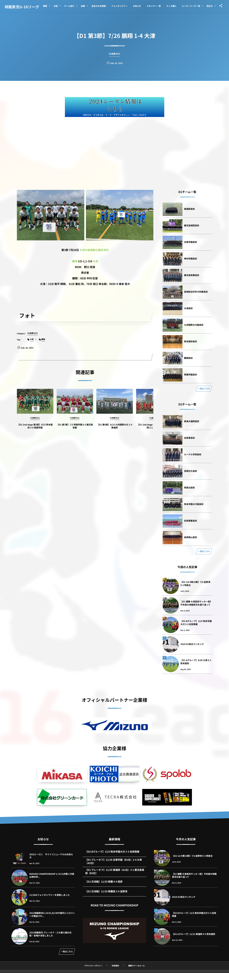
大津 (95, 261)
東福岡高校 (189, 208)
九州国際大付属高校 (194, 324)
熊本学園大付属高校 (194, 504)
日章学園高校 (190, 242)
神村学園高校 (190, 258)
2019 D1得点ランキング (192, 644)
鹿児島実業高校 (191, 275)
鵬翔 (74, 261)
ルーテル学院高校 (192, 454)
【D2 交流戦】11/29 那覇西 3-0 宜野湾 (106, 894)
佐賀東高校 (189, 437)
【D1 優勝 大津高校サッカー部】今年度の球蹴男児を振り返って (196, 603)
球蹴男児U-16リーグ (22, 7)
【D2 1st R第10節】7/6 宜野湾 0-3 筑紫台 (195, 583)
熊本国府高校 (190, 341)
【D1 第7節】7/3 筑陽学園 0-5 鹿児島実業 (75, 429)
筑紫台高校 (189, 487)
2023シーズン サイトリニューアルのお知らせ (51, 856)
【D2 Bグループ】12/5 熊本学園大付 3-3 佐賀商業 (196, 622)
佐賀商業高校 (190, 520)
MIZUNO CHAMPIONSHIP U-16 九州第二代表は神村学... (51, 875)
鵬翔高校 (188, 358)
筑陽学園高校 (190, 374)
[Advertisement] (114, 145)
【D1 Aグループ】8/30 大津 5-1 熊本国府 (195, 662)
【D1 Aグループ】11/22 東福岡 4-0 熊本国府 (193, 934)
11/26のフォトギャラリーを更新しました (49, 894)
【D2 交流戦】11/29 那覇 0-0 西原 (104, 885)
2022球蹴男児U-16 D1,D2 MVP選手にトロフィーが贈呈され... (52, 914)
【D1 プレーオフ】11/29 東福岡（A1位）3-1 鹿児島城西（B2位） (114, 874)
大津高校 (188, 308)
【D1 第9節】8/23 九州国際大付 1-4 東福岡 (114, 429)
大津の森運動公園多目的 (94, 250)
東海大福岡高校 (191, 421)
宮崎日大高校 (190, 471)
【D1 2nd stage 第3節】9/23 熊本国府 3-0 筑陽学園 (35, 429)
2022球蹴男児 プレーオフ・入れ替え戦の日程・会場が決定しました (50, 934)
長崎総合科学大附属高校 (196, 291)
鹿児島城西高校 (191, 225)
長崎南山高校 (190, 537)
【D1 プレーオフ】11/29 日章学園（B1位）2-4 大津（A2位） (113, 864)
